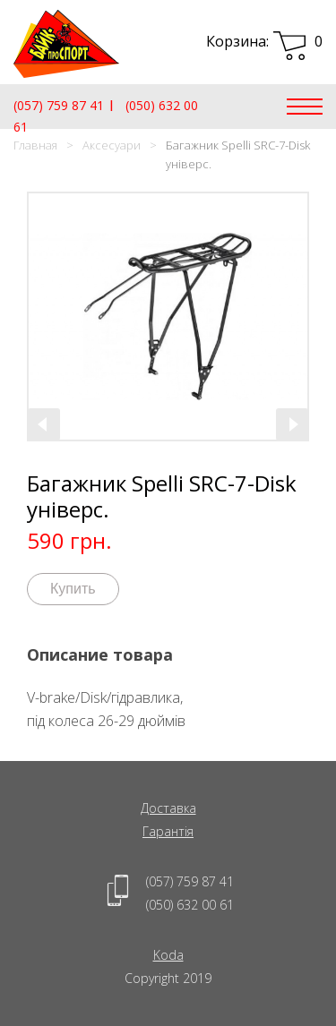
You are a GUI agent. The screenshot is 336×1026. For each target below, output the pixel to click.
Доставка (168, 808)
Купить (73, 588)
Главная (35, 145)
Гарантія (168, 831)
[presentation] (44, 424)
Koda (168, 954)
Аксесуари (111, 145)
